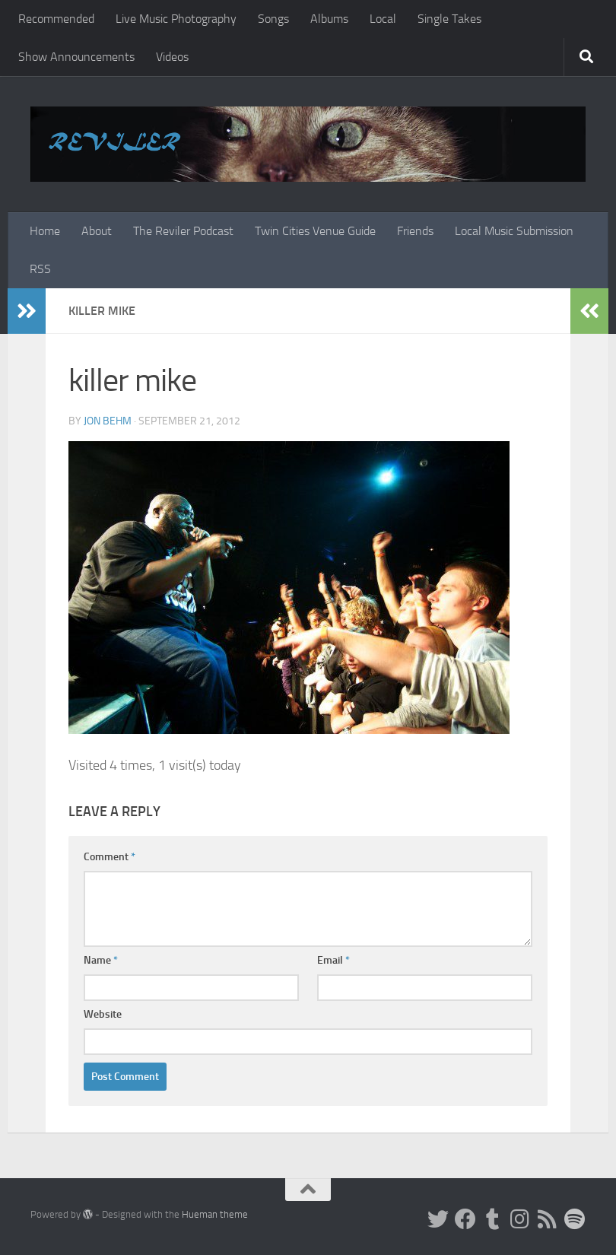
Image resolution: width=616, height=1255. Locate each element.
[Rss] (547, 1219)
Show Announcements (76, 56)
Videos (172, 56)
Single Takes (449, 18)
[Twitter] (438, 1219)
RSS (40, 269)
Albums (329, 18)
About (96, 231)
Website (103, 1014)
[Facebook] (465, 1219)
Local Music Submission (514, 231)
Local (383, 18)
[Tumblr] (492, 1219)
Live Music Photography (176, 18)
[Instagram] (520, 1219)
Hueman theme (215, 1214)
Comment (109, 856)
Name (101, 960)
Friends (415, 231)
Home (45, 231)
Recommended (56, 18)
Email (333, 960)
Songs (273, 18)
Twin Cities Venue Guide (315, 231)
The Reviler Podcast (183, 231)
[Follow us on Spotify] (575, 1219)
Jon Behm (108, 421)
